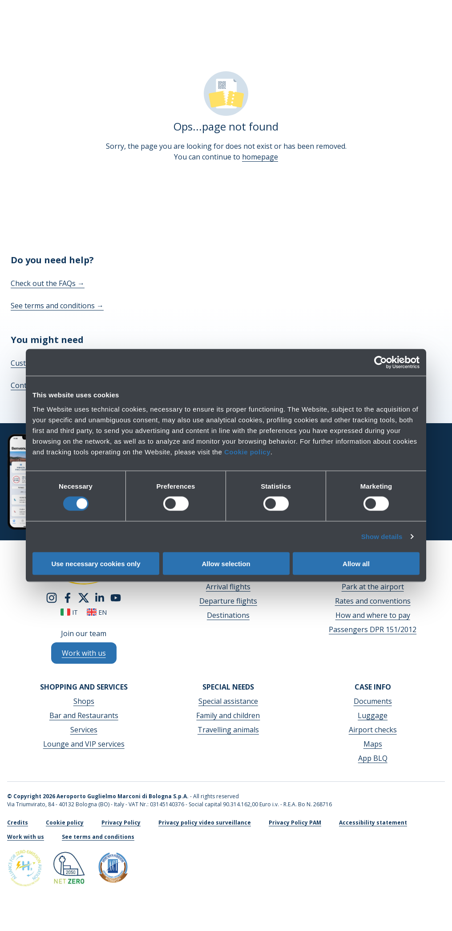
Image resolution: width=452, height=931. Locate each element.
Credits (17, 822)
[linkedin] (99, 597)
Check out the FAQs (48, 283)
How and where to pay (372, 615)
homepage (260, 157)
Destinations (228, 615)
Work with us (25, 837)
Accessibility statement (373, 822)
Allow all (356, 563)
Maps (372, 744)
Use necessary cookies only (95, 563)
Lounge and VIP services (84, 744)
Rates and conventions (373, 601)
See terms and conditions (57, 305)
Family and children (228, 715)
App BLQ (372, 758)
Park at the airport (373, 587)
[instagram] (51, 597)
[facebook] (67, 597)
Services (83, 730)
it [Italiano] (69, 612)
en (97, 612)
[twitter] (83, 597)
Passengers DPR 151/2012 (372, 629)
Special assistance (228, 701)
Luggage (372, 715)
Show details (382, 536)
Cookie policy (247, 451)
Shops (83, 701)
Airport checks (373, 730)
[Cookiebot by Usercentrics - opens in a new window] (381, 362)
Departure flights (228, 601)
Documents (373, 701)
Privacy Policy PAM (295, 822)
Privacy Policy (121, 822)
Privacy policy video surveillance (204, 822)
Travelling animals (228, 730)
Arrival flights (228, 587)
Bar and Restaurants (83, 715)
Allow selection (226, 563)
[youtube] (115, 597)
